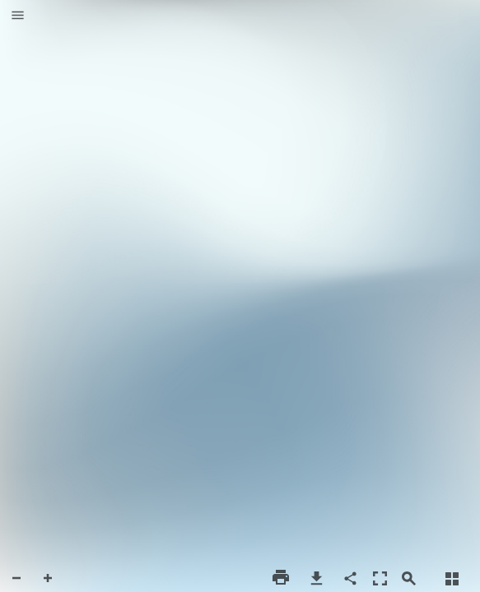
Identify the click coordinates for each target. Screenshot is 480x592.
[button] (17, 16)
